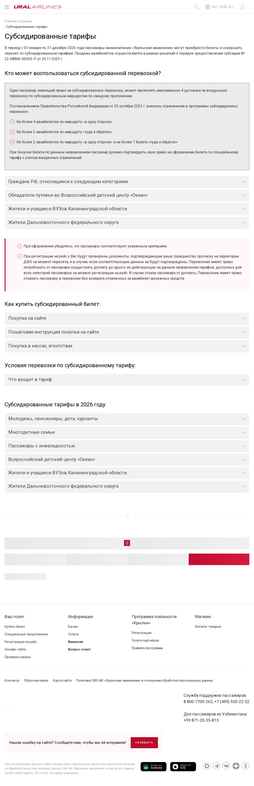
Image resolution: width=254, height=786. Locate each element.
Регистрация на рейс (21, 642)
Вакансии (75, 642)
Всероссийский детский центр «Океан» (51, 459)
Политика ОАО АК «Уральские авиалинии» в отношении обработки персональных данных (144, 680)
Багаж (73, 626)
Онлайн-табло (15, 649)
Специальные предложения (26, 634)
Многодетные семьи (31, 432)
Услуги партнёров (145, 640)
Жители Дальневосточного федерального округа (63, 486)
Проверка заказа (17, 657)
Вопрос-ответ (79, 649)
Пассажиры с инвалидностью (41, 446)
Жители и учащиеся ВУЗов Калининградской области (67, 472)
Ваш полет (14, 616)
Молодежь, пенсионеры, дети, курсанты (53, 418)
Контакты (12, 680)
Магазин (203, 616)
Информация (80, 616)
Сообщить (144, 742)
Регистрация (141, 633)
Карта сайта (62, 680)
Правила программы (147, 648)
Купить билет (15, 626)
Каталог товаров (208, 626)
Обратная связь (36, 680)
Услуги (73, 634)
